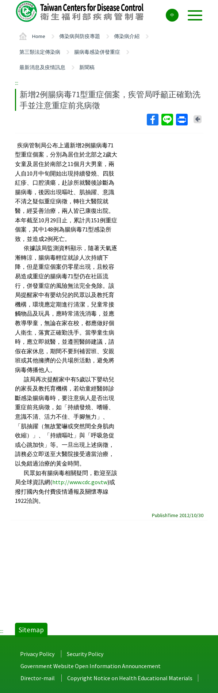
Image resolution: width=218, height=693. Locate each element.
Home (38, 36)
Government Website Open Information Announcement (90, 666)
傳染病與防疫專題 (79, 36)
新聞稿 (87, 67)
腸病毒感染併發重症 (97, 52)
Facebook (152, 119)
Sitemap (31, 629)
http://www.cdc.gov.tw (79, 482)
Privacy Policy (37, 654)
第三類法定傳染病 (39, 52)
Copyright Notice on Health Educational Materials (129, 678)
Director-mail (37, 678)
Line (167, 119)
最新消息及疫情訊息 (42, 67)
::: (16, 82)
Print (181, 119)
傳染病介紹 (126, 36)
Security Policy (85, 654)
